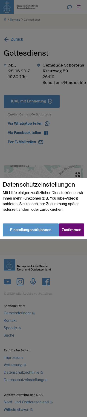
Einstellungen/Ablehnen (31, 229)
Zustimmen (71, 229)
